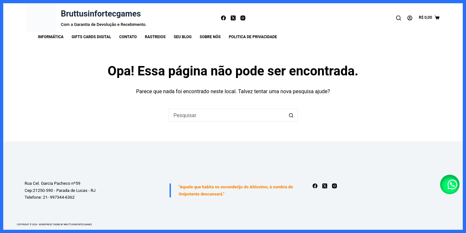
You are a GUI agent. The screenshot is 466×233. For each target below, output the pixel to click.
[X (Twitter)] (233, 18)
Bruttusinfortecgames (101, 13)
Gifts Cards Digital (91, 37)
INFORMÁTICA (50, 37)
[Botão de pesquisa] (291, 115)
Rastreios (155, 37)
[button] (450, 184)
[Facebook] (223, 18)
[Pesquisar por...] (226, 115)
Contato (128, 37)
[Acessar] (409, 18)
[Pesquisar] (398, 18)
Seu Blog (183, 37)
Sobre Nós (210, 37)
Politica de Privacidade (253, 37)
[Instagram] (242, 18)
